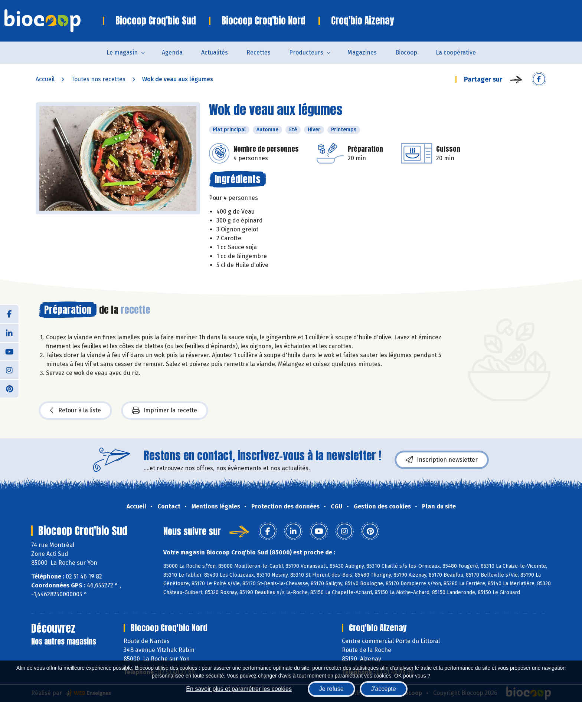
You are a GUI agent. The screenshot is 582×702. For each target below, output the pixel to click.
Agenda (172, 52)
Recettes (258, 52)
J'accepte (383, 689)
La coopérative (456, 52)
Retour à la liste (75, 410)
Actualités (214, 52)
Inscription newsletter (442, 460)
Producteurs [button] (306, 52)
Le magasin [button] (122, 52)
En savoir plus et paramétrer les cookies (239, 689)
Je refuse (331, 689)
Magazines (362, 52)
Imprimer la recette (164, 410)
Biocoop (406, 52)
